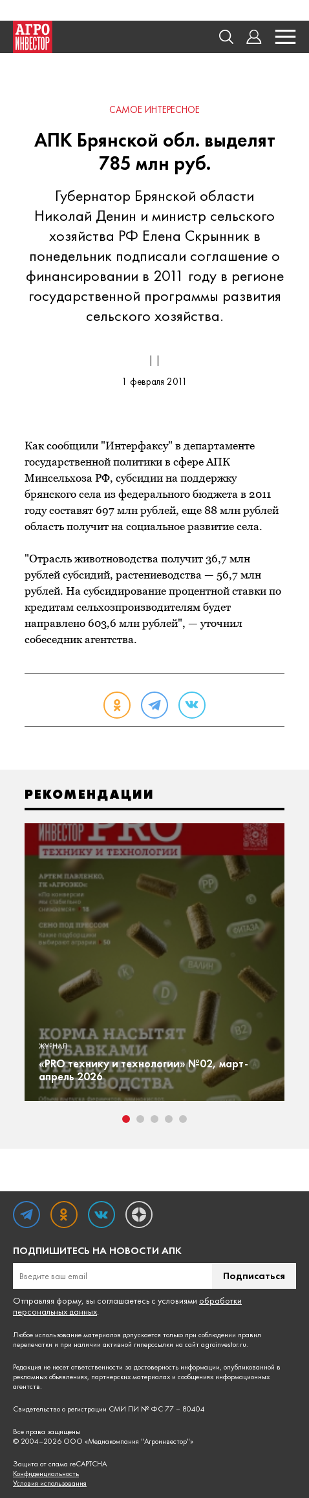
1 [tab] (126, 1119)
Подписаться (254, 1275)
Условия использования (50, 1483)
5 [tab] (183, 1119)
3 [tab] (154, 1119)
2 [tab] (140, 1119)
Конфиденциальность (46, 1474)
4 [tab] (169, 1119)
